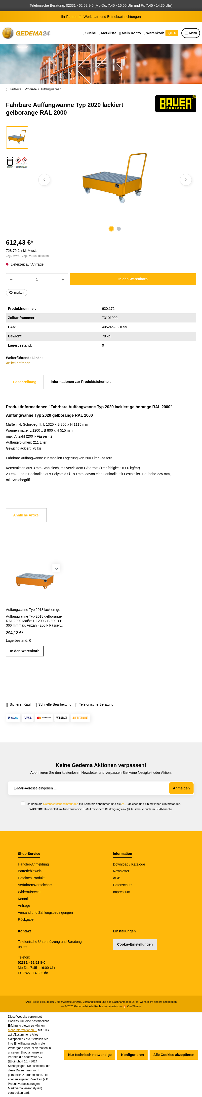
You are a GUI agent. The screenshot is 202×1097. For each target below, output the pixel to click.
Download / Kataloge (129, 864)
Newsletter (121, 871)
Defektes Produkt (31, 878)
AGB (124, 803)
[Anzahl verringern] (11, 279)
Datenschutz (122, 885)
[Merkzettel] (107, 33)
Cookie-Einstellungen (135, 944)
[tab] (24, 382)
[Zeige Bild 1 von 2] (111, 229)
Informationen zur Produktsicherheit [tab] (81, 382)
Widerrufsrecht (29, 892)
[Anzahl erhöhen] (63, 279)
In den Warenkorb (133, 279)
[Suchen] (89, 33)
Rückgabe (26, 919)
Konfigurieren (132, 1055)
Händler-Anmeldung (33, 864)
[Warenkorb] (160, 33)
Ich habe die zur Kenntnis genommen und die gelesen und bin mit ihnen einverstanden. (104, 803)
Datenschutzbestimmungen (60, 803)
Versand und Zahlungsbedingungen (45, 912)
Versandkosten (92, 1001)
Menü (190, 33)
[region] (101, 179)
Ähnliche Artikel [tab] (26, 515)
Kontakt (24, 899)
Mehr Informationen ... (22, 1030)
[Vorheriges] (44, 180)
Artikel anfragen (18, 363)
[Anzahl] (37, 279)
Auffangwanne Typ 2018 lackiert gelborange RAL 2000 (35, 610)
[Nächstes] (186, 180)
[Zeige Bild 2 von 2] (119, 229)
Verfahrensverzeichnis (35, 885)
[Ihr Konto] (130, 33)
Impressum (121, 892)
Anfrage (24, 906)
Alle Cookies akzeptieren (173, 1055)
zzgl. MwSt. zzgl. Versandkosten (27, 256)
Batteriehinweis (29, 871)
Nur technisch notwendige (90, 1055)
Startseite (13, 89)
